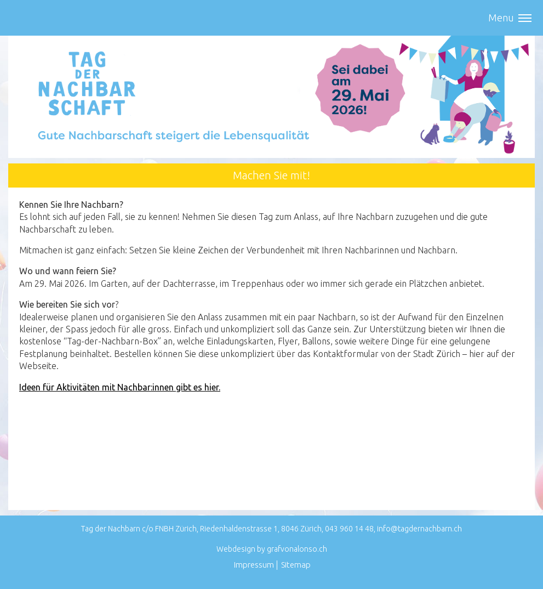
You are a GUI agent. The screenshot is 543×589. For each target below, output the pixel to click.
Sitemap (296, 564)
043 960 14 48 (349, 528)
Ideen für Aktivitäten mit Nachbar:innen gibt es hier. (119, 387)
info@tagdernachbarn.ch (419, 528)
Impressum (254, 564)
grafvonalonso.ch (297, 549)
